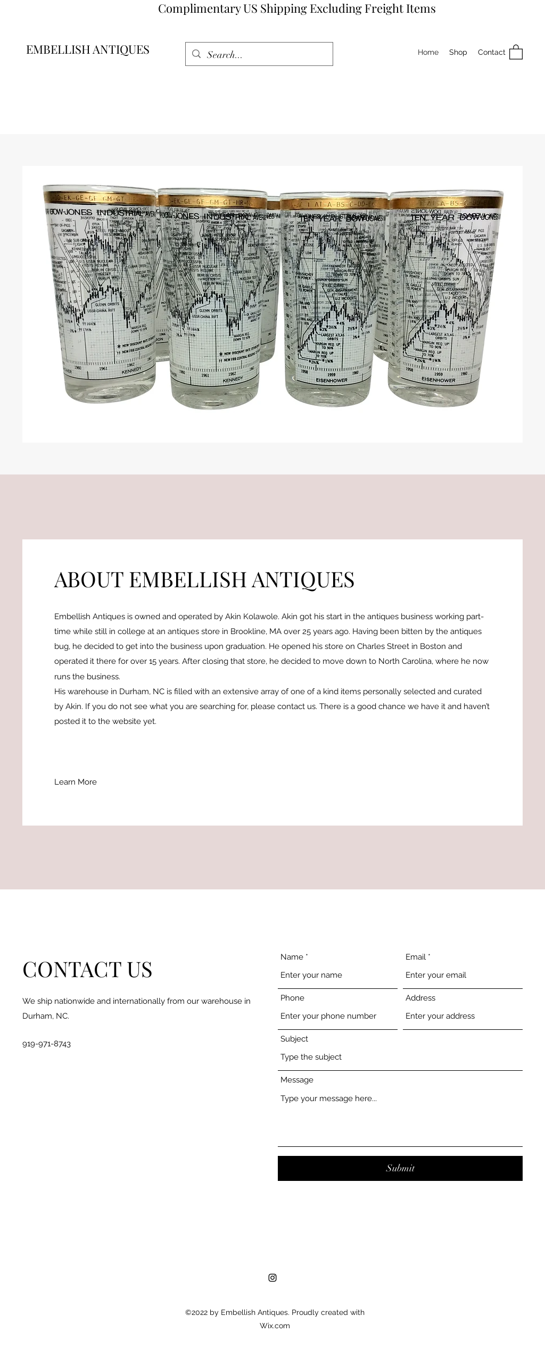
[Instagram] (272, 1277)
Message (296, 1080)
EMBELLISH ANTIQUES (88, 49)
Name (291, 957)
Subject (294, 1039)
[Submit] (400, 1168)
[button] (516, 52)
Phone (292, 998)
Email (416, 957)
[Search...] (258, 55)
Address (420, 998)
